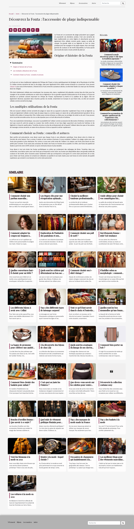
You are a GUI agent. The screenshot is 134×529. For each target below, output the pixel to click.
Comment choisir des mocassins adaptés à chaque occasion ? (111, 86)
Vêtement (62, 3)
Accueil (11, 14)
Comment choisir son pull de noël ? (82, 234)
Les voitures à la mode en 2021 (22, 495)
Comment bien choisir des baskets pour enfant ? (22, 383)
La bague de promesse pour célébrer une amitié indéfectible (22, 348)
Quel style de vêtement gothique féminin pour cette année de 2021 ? (50, 422)
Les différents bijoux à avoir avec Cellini (21, 309)
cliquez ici (13, 86)
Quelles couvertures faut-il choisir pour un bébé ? (22, 271)
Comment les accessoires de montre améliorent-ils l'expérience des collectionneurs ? (111, 116)
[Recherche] (110, 3)
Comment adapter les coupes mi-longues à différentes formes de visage (20, 237)
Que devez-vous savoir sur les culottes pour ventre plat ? (82, 385)
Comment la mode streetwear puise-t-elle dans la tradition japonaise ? (111, 56)
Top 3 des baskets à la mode (109, 421)
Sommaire (17, 62)
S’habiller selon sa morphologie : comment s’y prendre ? (111, 273)
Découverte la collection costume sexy (111, 383)
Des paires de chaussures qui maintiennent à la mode (81, 460)
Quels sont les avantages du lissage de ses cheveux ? (81, 348)
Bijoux (72, 3)
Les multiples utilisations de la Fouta (25, 71)
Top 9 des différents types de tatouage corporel (52, 309)
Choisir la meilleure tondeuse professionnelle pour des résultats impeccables (81, 199)
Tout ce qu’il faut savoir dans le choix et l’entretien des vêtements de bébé (82, 310)
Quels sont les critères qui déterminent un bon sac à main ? (52, 273)
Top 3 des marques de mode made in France (80, 421)
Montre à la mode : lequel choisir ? (51, 458)
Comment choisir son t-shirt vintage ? (81, 271)
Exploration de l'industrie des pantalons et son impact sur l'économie (52, 236)
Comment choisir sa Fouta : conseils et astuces (28, 75)
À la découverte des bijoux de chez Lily (52, 346)
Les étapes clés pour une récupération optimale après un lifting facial (51, 198)
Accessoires (83, 3)
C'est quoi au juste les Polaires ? (50, 383)
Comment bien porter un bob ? (111, 346)
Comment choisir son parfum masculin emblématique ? (20, 198)
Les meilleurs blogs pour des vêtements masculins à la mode (112, 460)
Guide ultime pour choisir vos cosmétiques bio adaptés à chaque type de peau (112, 199)
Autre (94, 3)
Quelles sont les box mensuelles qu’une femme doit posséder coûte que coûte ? (112, 311)
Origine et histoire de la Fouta (22, 67)
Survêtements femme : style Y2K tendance (110, 234)
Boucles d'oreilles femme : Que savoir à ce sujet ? (22, 421)
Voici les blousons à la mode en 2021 (20, 458)
